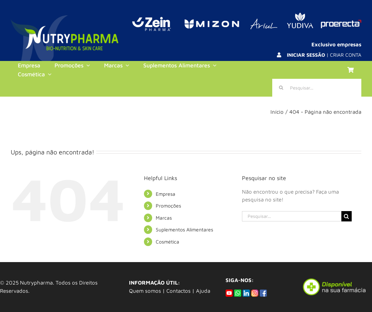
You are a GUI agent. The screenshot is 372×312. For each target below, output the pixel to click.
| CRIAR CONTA (324, 55)
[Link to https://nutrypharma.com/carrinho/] (350, 70)
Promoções (168, 206)
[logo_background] (64, 18)
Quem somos (145, 291)
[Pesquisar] (281, 88)
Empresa (165, 194)
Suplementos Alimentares (184, 229)
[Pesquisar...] (316, 88)
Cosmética (167, 242)
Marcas (164, 218)
